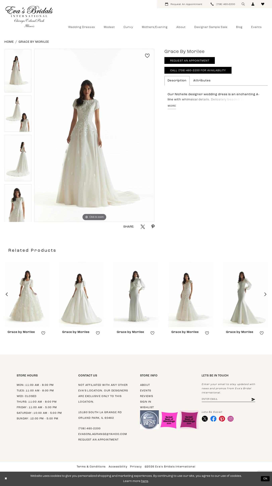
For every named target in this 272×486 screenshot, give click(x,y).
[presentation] (26, 294)
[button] (253, 4)
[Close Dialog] (5, 478)
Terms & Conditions (91, 466)
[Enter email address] (228, 399)
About (145, 385)
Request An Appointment (189, 61)
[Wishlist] (263, 4)
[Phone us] (223, 4)
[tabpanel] (18, 72)
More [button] (172, 106)
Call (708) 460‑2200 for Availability (198, 70)
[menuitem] (184, 4)
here (144, 481)
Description (177, 80)
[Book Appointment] (184, 4)
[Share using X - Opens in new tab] (143, 227)
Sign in (145, 402)
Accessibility (118, 466)
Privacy (136, 466)
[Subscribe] (253, 399)
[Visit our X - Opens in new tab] (205, 419)
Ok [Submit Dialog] (265, 478)
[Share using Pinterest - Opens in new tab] (152, 227)
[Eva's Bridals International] (29, 17)
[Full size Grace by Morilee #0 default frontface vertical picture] (94, 135)
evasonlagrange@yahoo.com (102, 434)
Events (145, 390)
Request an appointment (98, 439)
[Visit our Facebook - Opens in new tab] (213, 419)
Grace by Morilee (34, 42)
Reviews (146, 396)
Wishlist (147, 407)
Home (9, 42)
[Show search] (243, 4)
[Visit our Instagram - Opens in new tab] (230, 419)
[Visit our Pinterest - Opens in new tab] (222, 419)
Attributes (202, 80)
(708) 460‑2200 (89, 428)
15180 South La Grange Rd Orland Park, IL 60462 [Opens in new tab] (100, 415)
